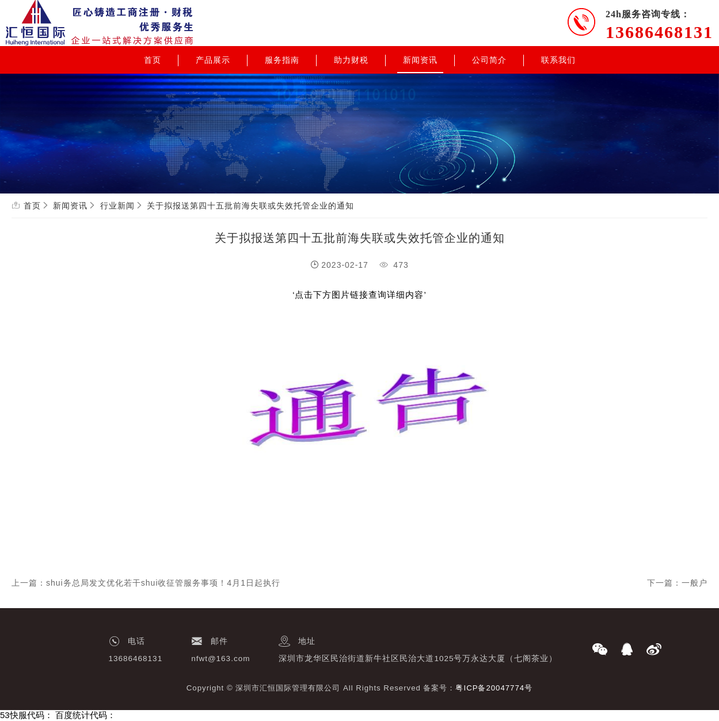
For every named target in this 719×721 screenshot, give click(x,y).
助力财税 (351, 59)
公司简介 (489, 59)
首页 (152, 59)
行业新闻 (117, 205)
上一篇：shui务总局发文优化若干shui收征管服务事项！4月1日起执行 (146, 582)
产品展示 (213, 59)
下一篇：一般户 (677, 582)
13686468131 (659, 31)
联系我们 (558, 59)
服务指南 (282, 59)
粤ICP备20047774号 (493, 688)
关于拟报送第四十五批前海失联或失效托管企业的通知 (250, 205)
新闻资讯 (420, 59)
